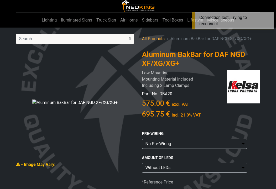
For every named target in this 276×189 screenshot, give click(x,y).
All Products (153, 38)
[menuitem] (49, 20)
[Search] (130, 39)
